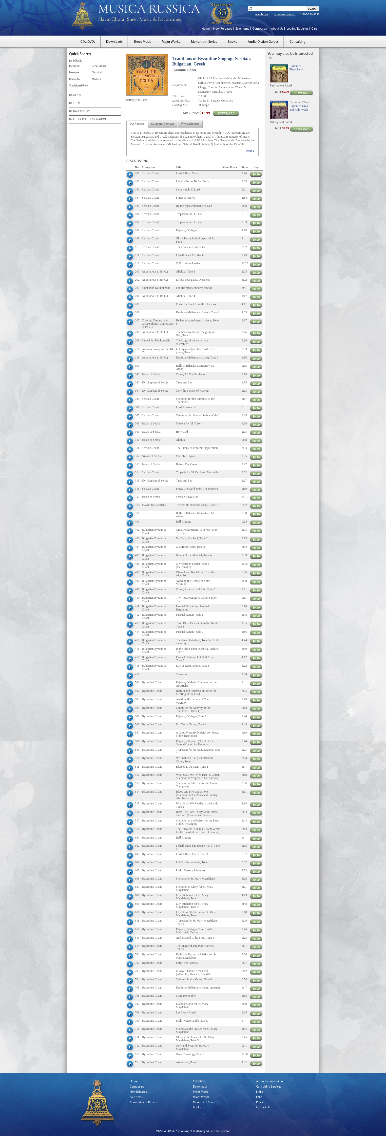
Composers (260, 28)
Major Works (171, 42)
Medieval (74, 66)
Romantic (74, 79)
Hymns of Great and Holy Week (299, 107)
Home (206, 28)
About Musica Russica (143, 1102)
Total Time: (179, 96)
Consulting (298, 42)
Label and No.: (181, 100)
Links (259, 1092)
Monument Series (204, 42)
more (250, 151)
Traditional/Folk (78, 85)
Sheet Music (142, 42)
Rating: (130, 100)
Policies (261, 1102)
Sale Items (242, 28)
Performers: (179, 85)
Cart (314, 28)
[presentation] (137, 124)
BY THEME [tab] (75, 103)
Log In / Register (297, 28)
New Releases (222, 28)
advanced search (284, 14)
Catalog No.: (180, 105)
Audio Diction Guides (263, 42)
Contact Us (263, 1107)
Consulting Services (268, 1086)
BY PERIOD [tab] (75, 61)
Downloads (114, 42)
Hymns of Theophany (296, 67)
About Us (277, 28)
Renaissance (99, 66)
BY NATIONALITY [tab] (79, 112)
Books (232, 42)
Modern (96, 79)
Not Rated (141, 100)
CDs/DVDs (87, 42)
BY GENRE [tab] (75, 95)
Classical (97, 72)
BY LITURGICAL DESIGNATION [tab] (87, 120)
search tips (261, 14)
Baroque (74, 72)
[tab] (136, 124)
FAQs (259, 1097)
